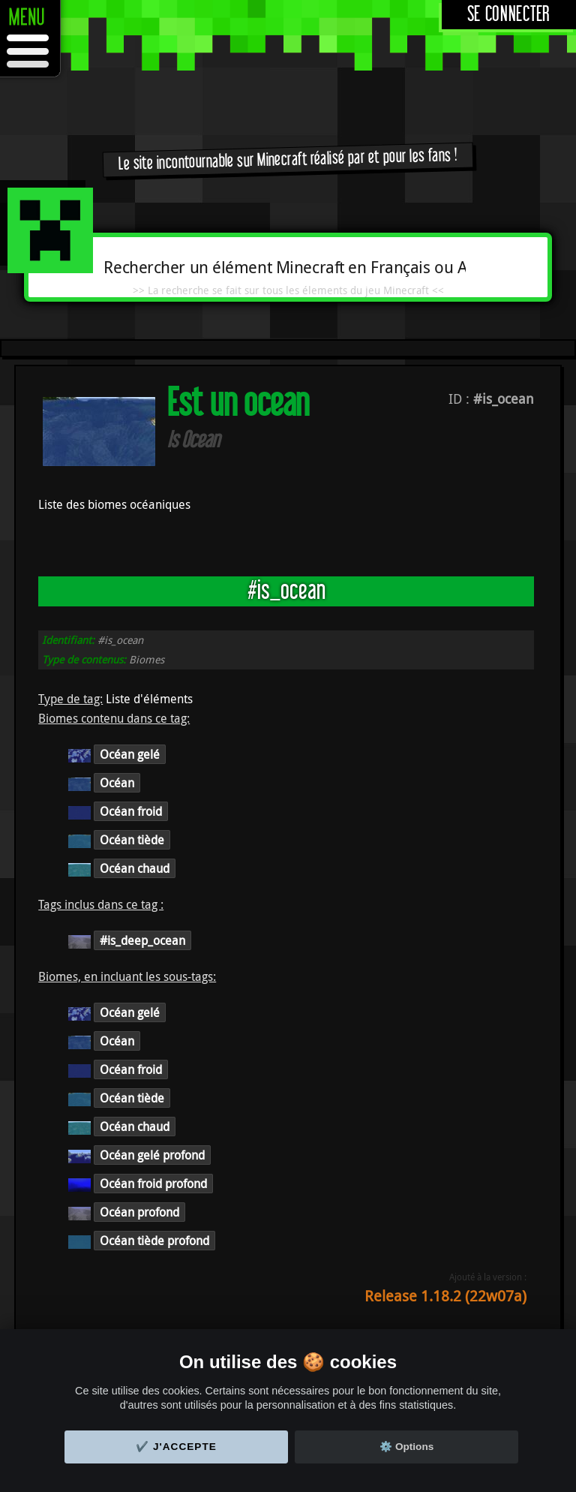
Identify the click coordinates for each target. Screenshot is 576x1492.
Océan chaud (135, 868)
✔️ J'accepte (176, 1446)
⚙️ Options (407, 1446)
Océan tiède (132, 840)
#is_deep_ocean (142, 940)
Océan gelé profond (152, 1155)
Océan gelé (130, 754)
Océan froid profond (153, 1183)
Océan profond (139, 1212)
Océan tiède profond (154, 1240)
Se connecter (508, 15)
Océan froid (131, 811)
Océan (117, 783)
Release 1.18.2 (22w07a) (445, 1296)
